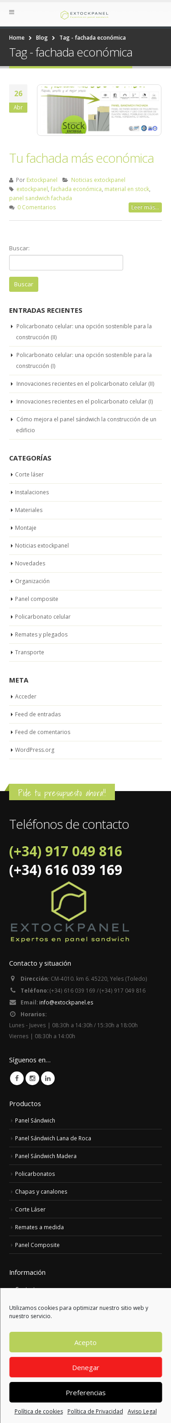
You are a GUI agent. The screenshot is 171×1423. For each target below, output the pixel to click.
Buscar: (19, 248)
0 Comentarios (36, 207)
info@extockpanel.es (66, 1002)
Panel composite (36, 599)
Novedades (30, 563)
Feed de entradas (38, 714)
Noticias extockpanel (98, 179)
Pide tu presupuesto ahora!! (62, 793)
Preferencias (86, 1392)
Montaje (25, 528)
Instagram (32, 1078)
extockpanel (32, 188)
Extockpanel (41, 179)
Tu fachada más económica (81, 157)
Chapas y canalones (41, 1191)
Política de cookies (39, 1411)
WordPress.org (34, 750)
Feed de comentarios (42, 732)
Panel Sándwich (35, 1120)
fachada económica (76, 188)
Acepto (85, 1342)
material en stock (126, 188)
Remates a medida (39, 1227)
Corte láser (29, 474)
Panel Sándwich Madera (46, 1155)
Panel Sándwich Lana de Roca (53, 1138)
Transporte (29, 652)
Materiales (28, 510)
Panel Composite (37, 1244)
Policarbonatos (35, 1173)
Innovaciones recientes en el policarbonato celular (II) (85, 384)
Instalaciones (32, 492)
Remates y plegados (41, 634)
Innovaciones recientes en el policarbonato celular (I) (84, 401)
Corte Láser (30, 1209)
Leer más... (145, 207)
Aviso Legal (142, 1411)
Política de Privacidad (95, 1411)
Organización (32, 581)
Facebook (17, 1078)
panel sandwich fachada (40, 198)
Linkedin (48, 1078)
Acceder (25, 696)
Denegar (85, 1367)
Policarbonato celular (43, 617)
